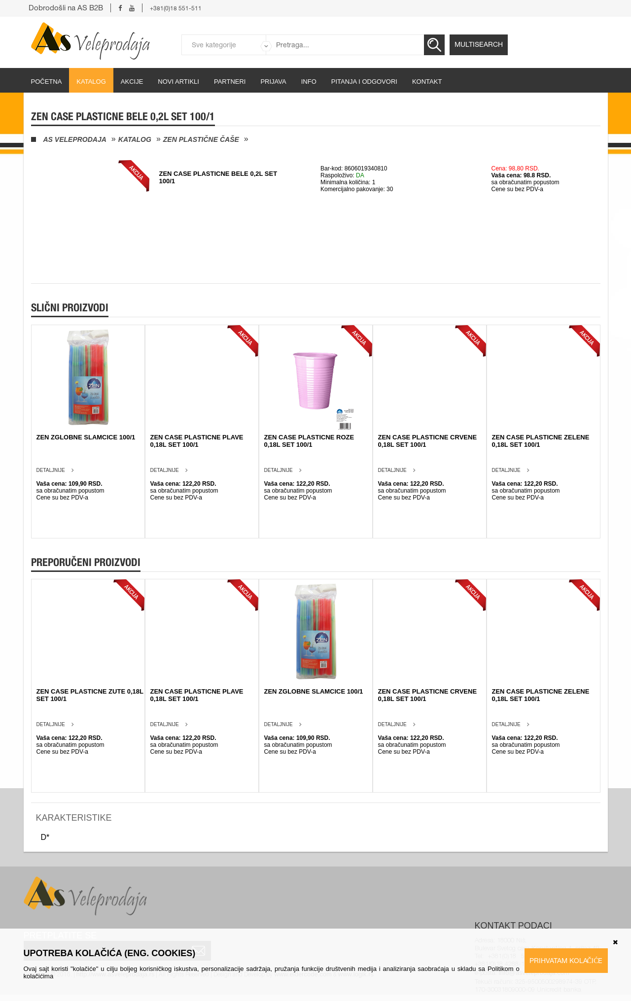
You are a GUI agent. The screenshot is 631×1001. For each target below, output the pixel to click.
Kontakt (427, 81)
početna (46, 81)
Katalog (90, 81)
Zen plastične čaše (201, 139)
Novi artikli (178, 81)
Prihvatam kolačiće (566, 961)
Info (308, 81)
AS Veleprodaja (74, 139)
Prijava (273, 81)
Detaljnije (50, 470)
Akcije (132, 81)
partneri (230, 81)
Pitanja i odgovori (364, 81)
